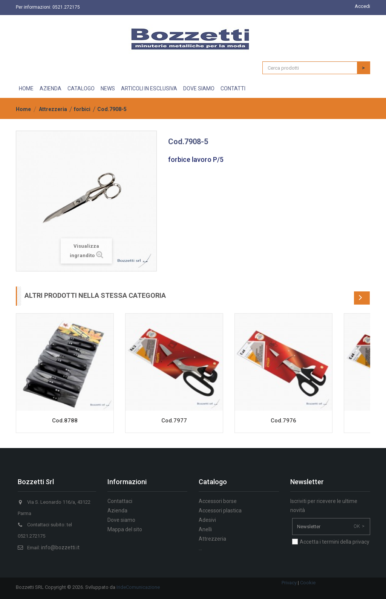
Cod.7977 (174, 420)
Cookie (308, 582)
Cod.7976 (283, 420)
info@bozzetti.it (60, 547)
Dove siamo (198, 88)
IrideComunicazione (138, 587)
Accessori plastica (220, 511)
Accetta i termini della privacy (334, 542)
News (108, 88)
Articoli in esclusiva (149, 88)
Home (26, 88)
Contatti (233, 88)
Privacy (289, 582)
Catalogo (81, 88)
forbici (82, 109)
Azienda (50, 88)
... (200, 548)
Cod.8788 (65, 420)
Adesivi (207, 520)
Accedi (362, 6)
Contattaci (119, 501)
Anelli (205, 529)
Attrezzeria (53, 109)
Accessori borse (218, 501)
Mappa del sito (124, 529)
